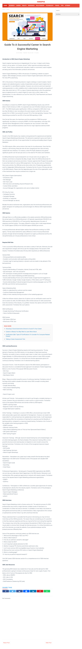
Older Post (48, 642)
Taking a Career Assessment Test (15, 339)
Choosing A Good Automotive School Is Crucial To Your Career (24, 328)
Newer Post (6, 642)
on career (36, 52)
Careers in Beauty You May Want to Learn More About (21, 331)
